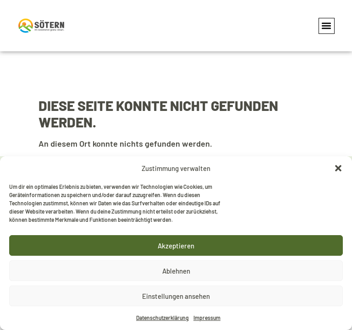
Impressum (206, 317)
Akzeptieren (176, 246)
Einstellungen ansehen (176, 296)
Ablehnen (176, 271)
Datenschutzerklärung (162, 317)
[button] (338, 168)
